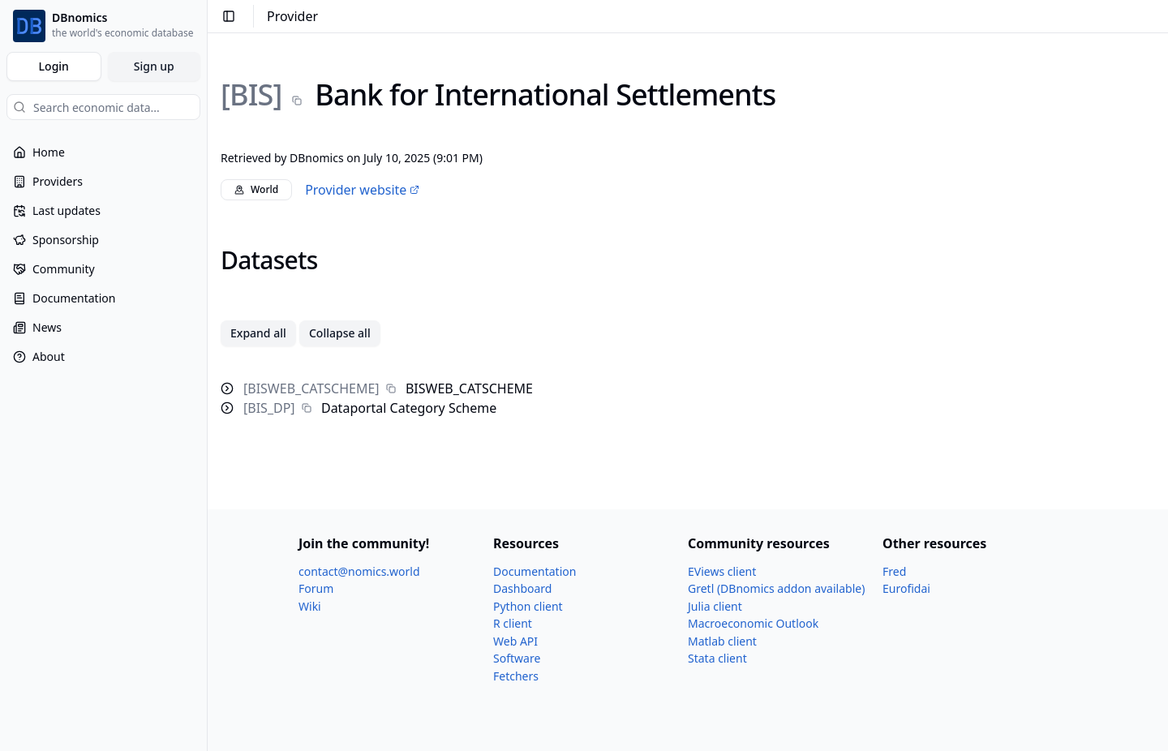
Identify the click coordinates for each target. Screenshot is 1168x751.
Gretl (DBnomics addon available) (776, 588)
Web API (515, 641)
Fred (894, 571)
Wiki (309, 606)
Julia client (715, 606)
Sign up (154, 66)
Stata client (717, 658)
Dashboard (522, 588)
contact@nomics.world (359, 571)
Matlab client (722, 641)
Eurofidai (906, 588)
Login (54, 66)
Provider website (362, 190)
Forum (315, 588)
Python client (528, 606)
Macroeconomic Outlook (753, 623)
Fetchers (516, 676)
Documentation (534, 571)
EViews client (722, 571)
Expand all (258, 333)
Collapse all (340, 333)
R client (512, 623)
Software (516, 658)
